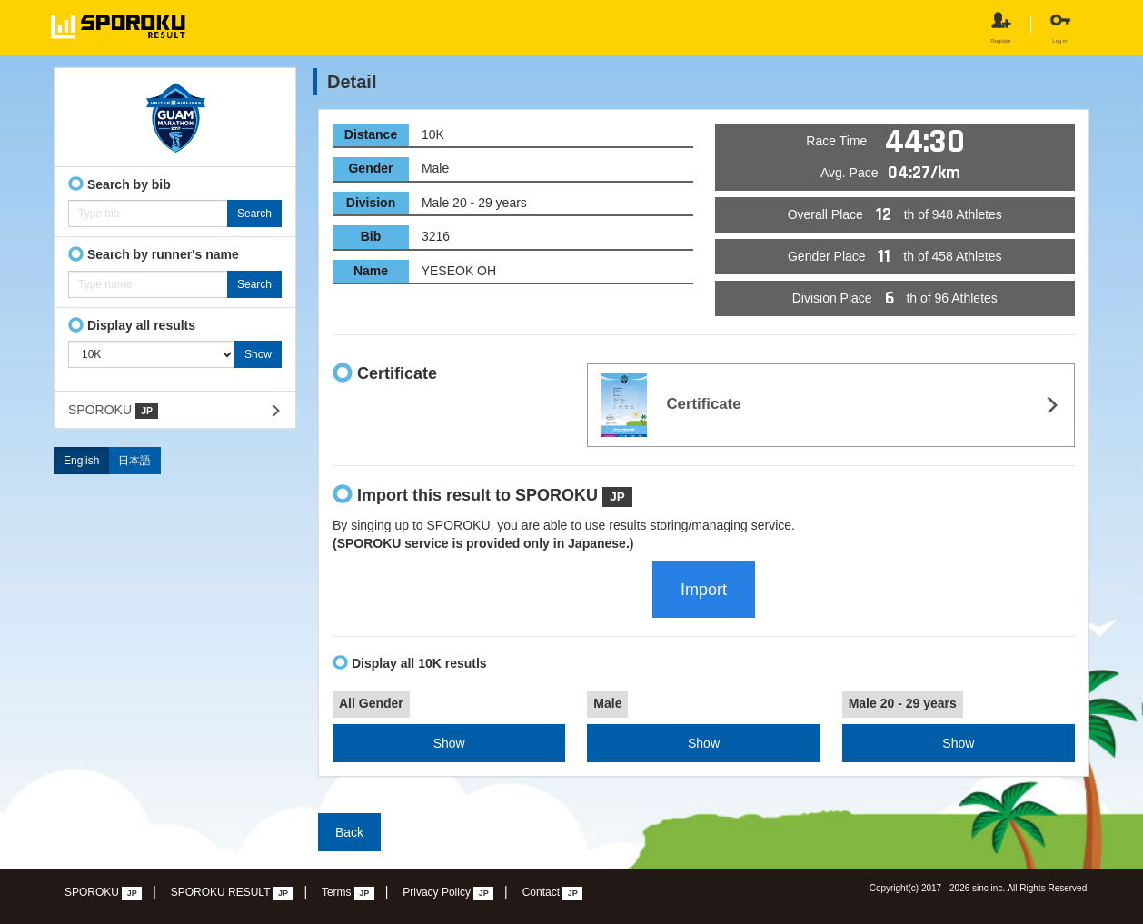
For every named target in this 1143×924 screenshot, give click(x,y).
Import (704, 590)
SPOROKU (113, 410)
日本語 (134, 460)
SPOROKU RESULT (232, 893)
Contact (552, 893)
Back (349, 832)
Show (449, 743)
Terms (348, 893)
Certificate (670, 405)
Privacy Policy (448, 893)
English (81, 460)
